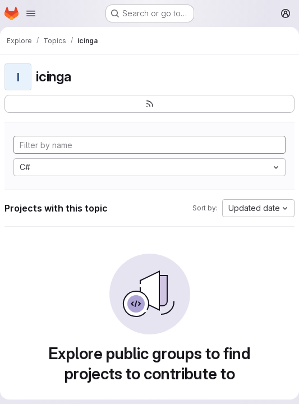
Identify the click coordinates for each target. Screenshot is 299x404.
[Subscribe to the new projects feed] (149, 104)
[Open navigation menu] (31, 13)
